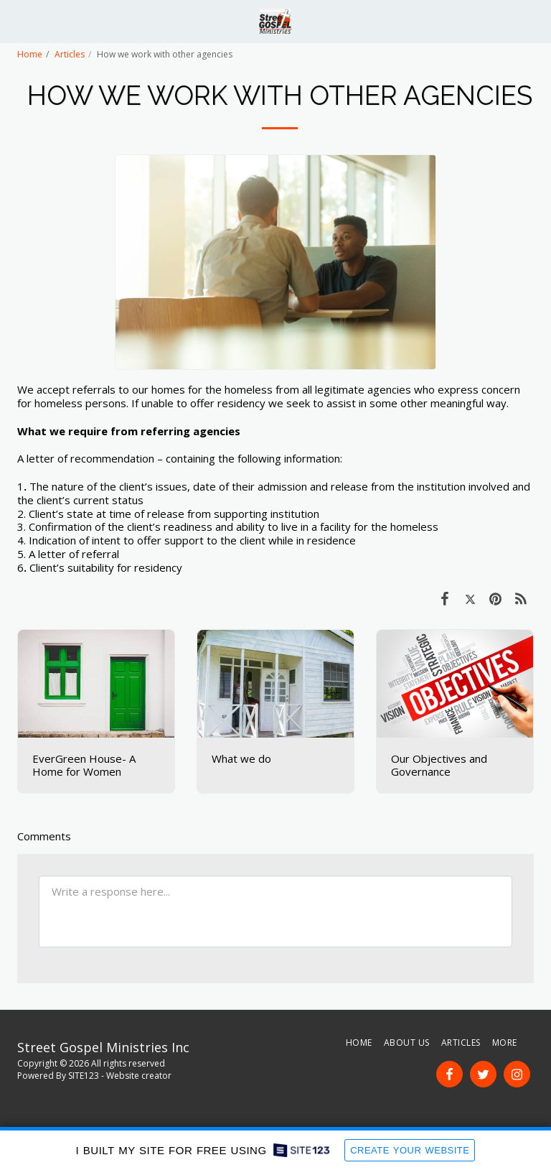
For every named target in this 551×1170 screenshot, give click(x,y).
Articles (70, 54)
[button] (16, 20)
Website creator (138, 1075)
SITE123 (83, 1075)
